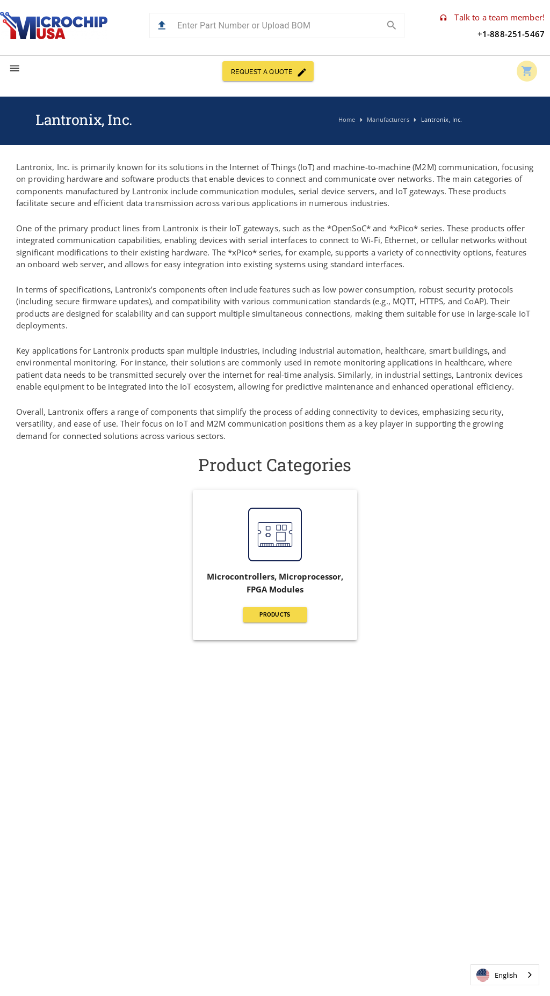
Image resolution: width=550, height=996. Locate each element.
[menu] (14, 68)
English (496, 975)
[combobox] (505, 974)
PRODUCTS (275, 615)
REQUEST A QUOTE (268, 71)
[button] (161, 25)
